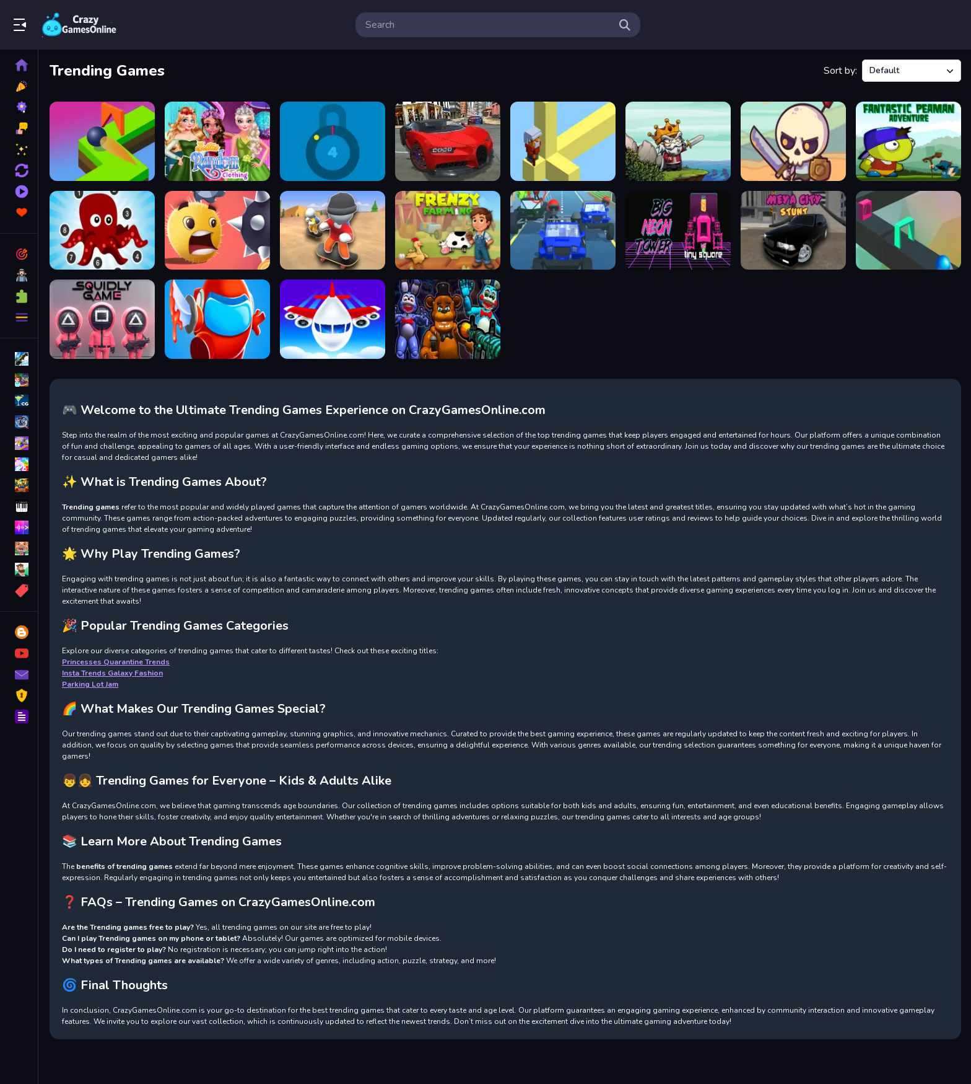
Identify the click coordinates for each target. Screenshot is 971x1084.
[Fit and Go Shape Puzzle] (102, 141)
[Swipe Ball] (217, 230)
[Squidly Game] (102, 319)
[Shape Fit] (908, 230)
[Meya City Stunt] (793, 230)
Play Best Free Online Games (79, 25)
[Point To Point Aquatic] (102, 230)
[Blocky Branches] (563, 141)
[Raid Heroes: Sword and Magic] (678, 141)
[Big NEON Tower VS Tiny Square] (678, 230)
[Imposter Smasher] (217, 319)
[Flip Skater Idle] (332, 230)
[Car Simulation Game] (447, 141)
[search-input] (488, 24)
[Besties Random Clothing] (217, 141)
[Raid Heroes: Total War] (793, 141)
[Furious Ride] (563, 230)
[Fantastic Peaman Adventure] (908, 141)
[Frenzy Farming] (447, 230)
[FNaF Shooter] (447, 319)
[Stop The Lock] (332, 141)
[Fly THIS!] (332, 319)
